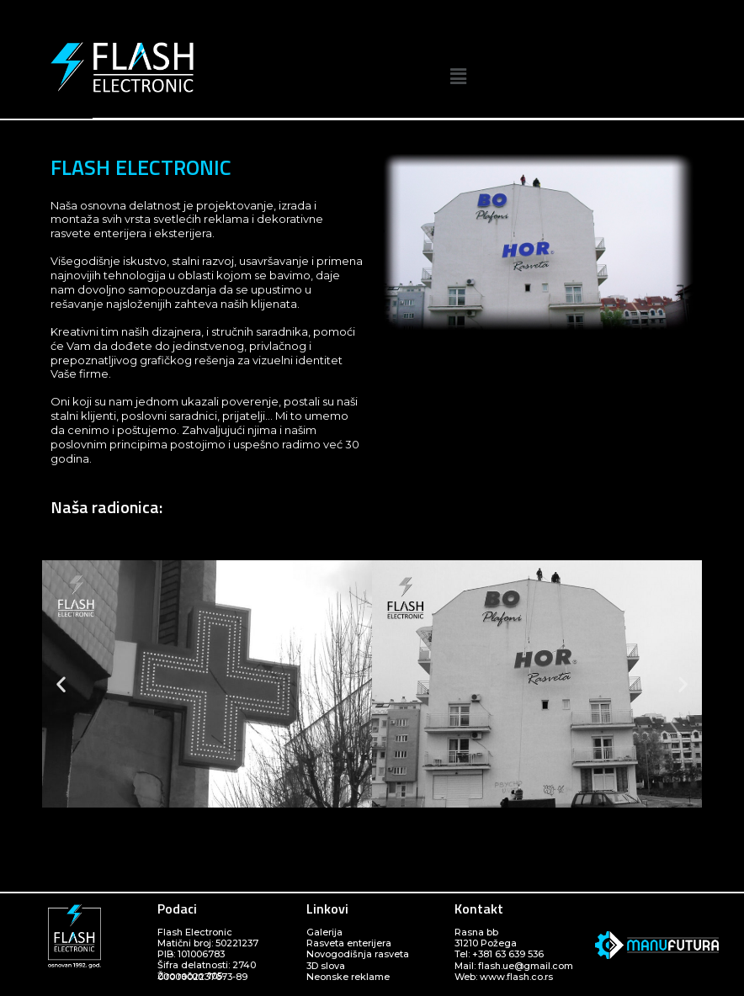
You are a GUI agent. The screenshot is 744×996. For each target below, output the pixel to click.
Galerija (324, 932)
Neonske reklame (348, 977)
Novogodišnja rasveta (357, 954)
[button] (458, 77)
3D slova (325, 966)
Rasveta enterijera (348, 943)
